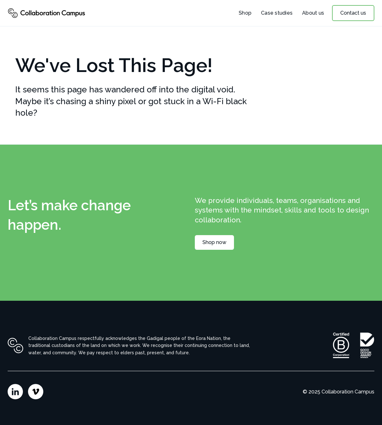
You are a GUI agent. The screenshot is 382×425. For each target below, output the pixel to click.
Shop (245, 13)
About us (313, 13)
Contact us (353, 13)
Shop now (214, 242)
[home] (46, 13)
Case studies (277, 13)
